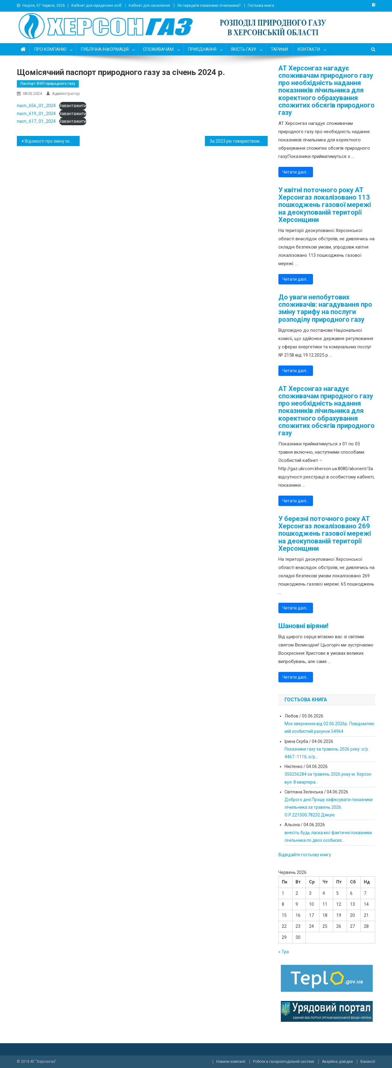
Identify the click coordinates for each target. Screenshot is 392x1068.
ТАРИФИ (279, 49)
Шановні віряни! (303, 626)
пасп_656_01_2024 (36, 105)
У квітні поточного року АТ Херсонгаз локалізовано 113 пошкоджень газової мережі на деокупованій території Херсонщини (324, 204)
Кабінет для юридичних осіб (96, 5)
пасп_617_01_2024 (36, 121)
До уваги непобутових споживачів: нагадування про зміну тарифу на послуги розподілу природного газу (325, 308)
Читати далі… (295, 172)
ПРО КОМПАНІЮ (50, 49)
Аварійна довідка (337, 1061)
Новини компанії (230, 1061)
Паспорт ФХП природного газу (48, 83)
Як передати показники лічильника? (208, 5)
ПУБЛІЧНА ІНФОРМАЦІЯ (105, 49)
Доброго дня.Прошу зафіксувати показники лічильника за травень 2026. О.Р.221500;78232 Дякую (329, 807)
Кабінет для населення (149, 5)
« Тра (283, 951)
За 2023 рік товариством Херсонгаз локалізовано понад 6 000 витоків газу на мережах (239, 141)
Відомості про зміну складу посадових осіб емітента (52, 141)
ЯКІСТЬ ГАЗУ (243, 49)
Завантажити (72, 105)
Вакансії (367, 1061)
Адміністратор (66, 93)
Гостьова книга (261, 5)
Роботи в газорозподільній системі (283, 1061)
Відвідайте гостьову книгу (304, 854)
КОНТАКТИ (309, 49)
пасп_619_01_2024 (36, 113)
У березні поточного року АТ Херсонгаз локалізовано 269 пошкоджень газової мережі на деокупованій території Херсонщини (324, 533)
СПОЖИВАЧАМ (158, 49)
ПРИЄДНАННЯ (202, 49)
